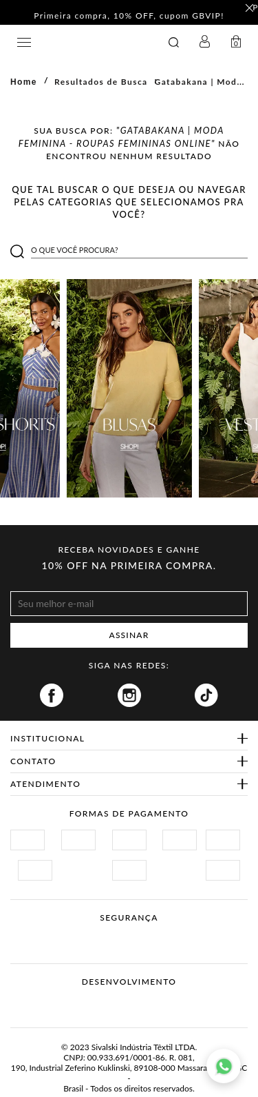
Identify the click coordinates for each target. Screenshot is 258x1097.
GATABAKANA (86, 42)
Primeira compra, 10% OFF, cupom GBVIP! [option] (129, 16)
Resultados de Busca (101, 81)
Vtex (103, 1003)
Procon (147, 934)
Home (23, 82)
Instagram (129, 695)
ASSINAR (129, 635)
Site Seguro (43, 934)
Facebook (51, 695)
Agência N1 (155, 1003)
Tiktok (206, 695)
